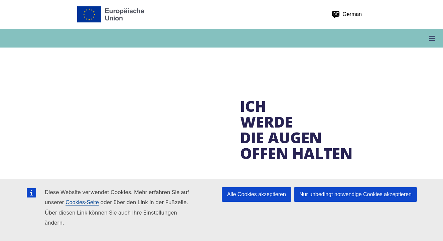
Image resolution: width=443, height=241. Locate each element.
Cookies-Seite (82, 202)
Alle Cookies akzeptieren (256, 194)
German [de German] (347, 14)
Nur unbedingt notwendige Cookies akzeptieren (355, 194)
